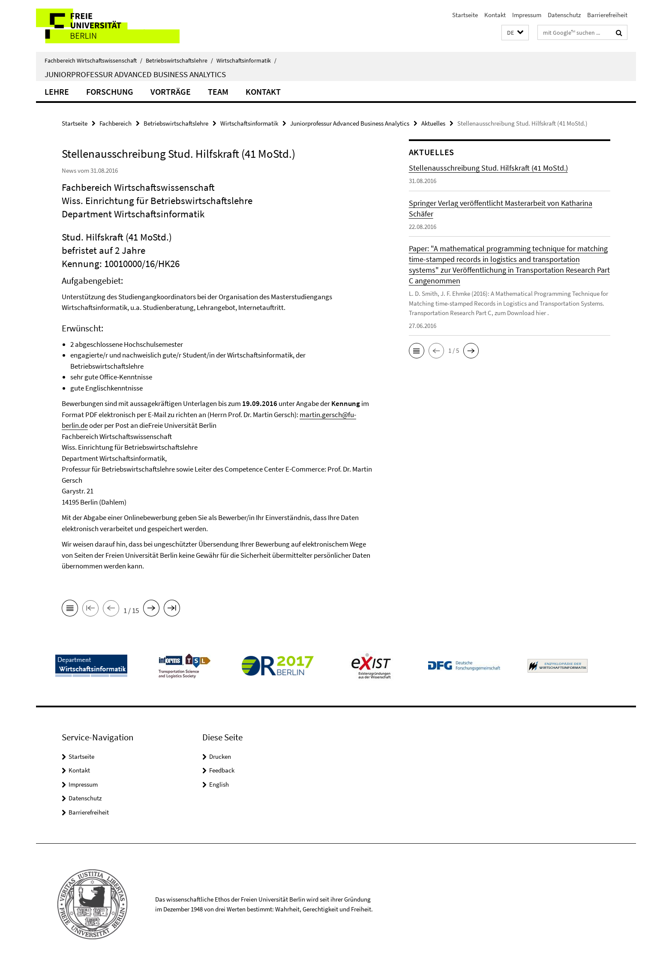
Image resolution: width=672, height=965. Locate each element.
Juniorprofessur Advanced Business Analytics (135, 74)
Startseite (465, 15)
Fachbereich (115, 123)
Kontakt (495, 15)
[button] (515, 33)
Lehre (57, 91)
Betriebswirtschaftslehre (179, 60)
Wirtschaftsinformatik (246, 60)
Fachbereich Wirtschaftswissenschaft (93, 60)
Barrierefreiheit (607, 15)
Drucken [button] (220, 756)
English (219, 784)
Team (218, 91)
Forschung (109, 91)
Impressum (526, 15)
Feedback (221, 770)
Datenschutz (564, 15)
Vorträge (170, 91)
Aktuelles (433, 123)
